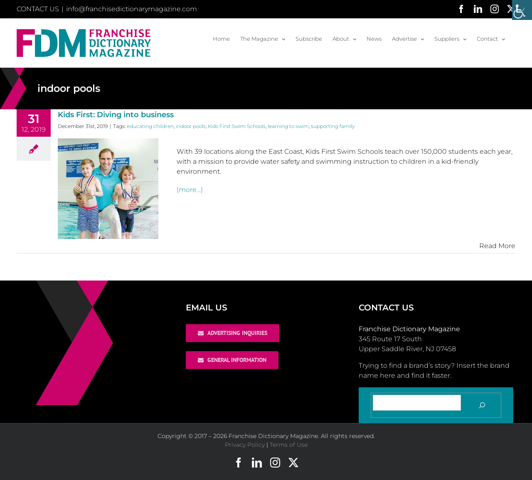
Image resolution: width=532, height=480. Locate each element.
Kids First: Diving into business (116, 114)
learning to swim (288, 126)
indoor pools (191, 126)
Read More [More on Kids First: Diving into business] (497, 246)
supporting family (333, 126)
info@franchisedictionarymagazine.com (131, 9)
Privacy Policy (245, 444)
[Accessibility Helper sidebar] (522, 10)
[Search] (482, 405)
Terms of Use (289, 444)
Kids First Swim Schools (237, 126)
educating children (150, 126)
